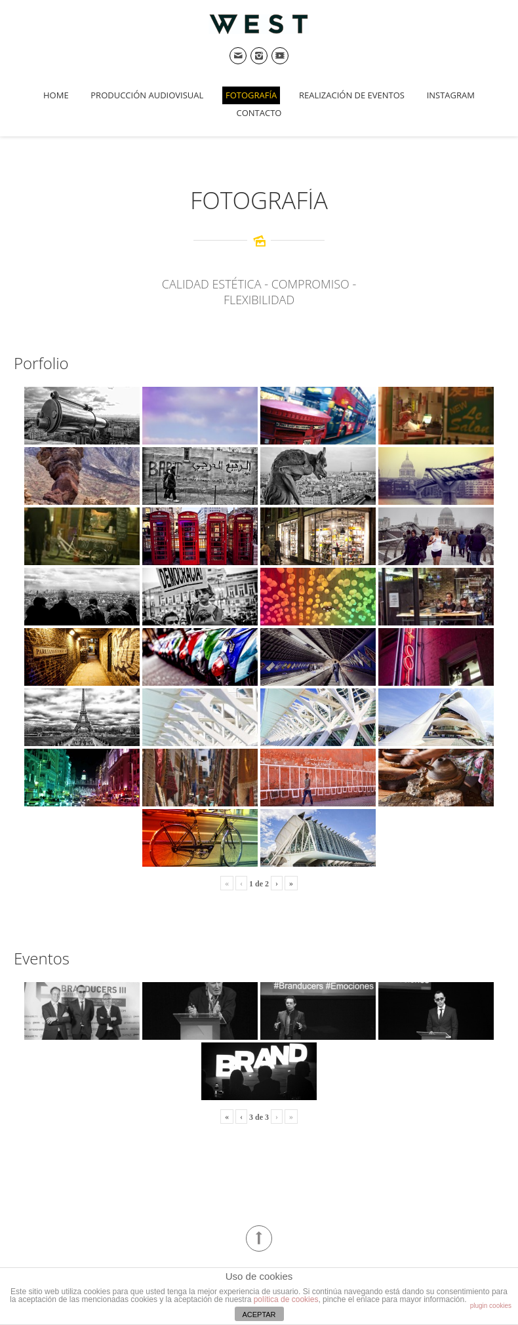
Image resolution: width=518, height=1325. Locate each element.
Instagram (451, 95)
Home (56, 95)
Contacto (259, 113)
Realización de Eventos (352, 95)
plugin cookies (490, 1305)
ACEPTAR (258, 1314)
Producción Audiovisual (146, 95)
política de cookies (286, 1299)
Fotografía (251, 95)
